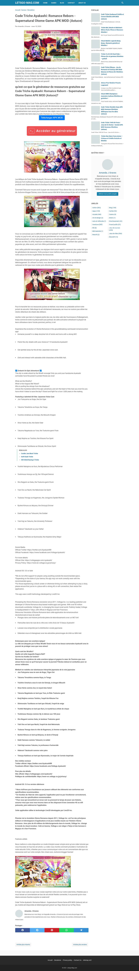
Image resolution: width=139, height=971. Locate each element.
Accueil (50, 960)
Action (96, 208)
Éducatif (113, 237)
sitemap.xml (87, 960)
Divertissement (115, 221)
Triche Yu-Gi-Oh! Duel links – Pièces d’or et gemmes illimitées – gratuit (112, 56)
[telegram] (81, 930)
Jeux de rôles (115, 233)
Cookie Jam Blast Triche (29, 453)
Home (45, 3)
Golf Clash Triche (27, 457)
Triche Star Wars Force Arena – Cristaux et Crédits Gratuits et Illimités (111, 138)
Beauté (95, 234)
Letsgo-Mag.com (27, 2)
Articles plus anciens (80, 944)
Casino (112, 214)
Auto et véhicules (99, 221)
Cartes (113, 211)
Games (53, 3)
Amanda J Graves (107, 172)
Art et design (97, 218)
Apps (96, 211)
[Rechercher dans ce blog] (122, 3)
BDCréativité (97, 231)
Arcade (96, 214)
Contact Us (77, 960)
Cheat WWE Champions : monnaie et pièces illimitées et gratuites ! (111, 96)
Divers (112, 218)
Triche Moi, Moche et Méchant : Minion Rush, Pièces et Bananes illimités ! (112, 30)
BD (94, 228)
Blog (62, 3)
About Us (82, 3)
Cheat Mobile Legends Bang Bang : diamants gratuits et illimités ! (110, 43)
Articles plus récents (23, 944)
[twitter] (37, 930)
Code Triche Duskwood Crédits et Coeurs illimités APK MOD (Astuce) (112, 16)
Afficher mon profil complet (107, 194)
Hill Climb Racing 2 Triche (30, 460)
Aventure (97, 224)
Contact (71, 3)
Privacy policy (67, 960)
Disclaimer (57, 960)
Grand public (115, 224)
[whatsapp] (66, 930)
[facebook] (22, 930)
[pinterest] (52, 930)
